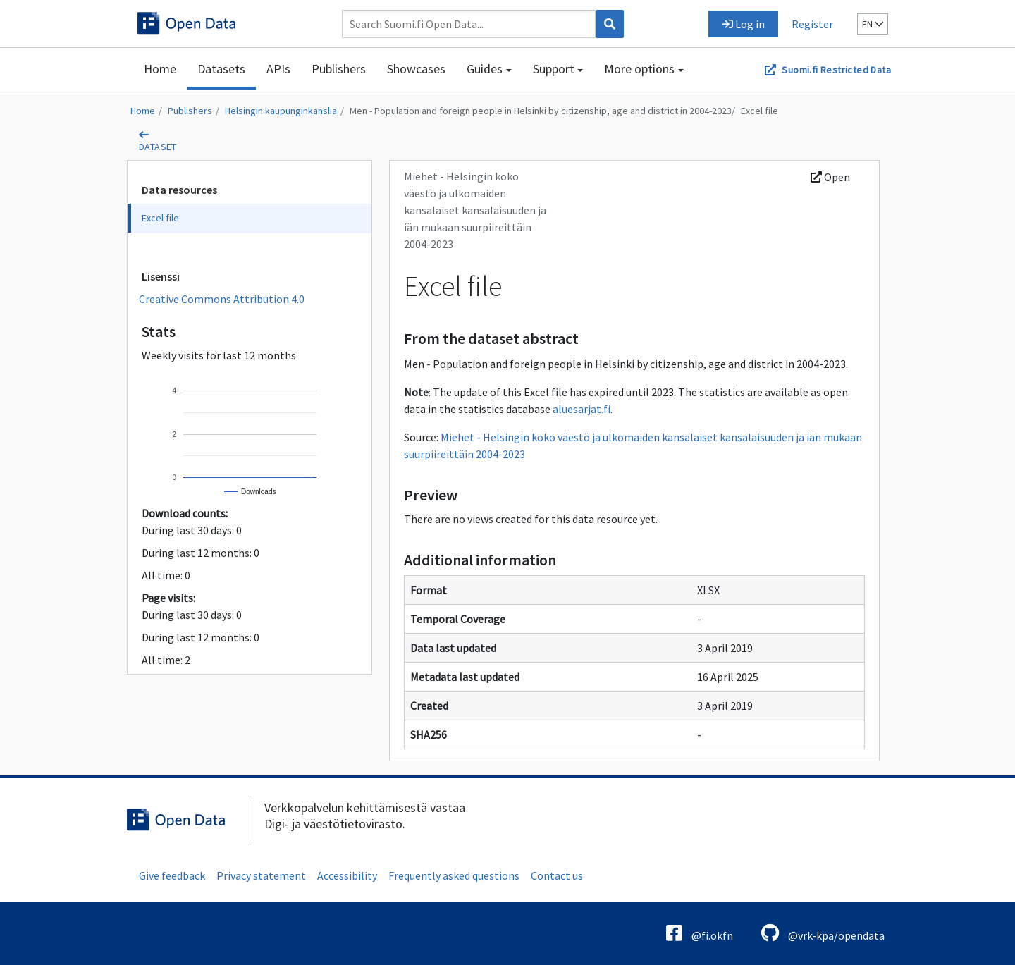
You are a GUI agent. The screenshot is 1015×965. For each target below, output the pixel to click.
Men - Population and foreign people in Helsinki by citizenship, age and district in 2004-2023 (541, 110)
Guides (485, 69)
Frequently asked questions (453, 875)
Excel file (759, 110)
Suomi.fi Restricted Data (836, 69)
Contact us (557, 875)
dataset (158, 146)
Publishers (339, 69)
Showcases (416, 69)
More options (639, 69)
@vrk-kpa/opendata (823, 932)
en (872, 24)
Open (830, 177)
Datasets (221, 69)
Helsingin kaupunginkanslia (281, 110)
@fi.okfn (699, 932)
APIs (278, 69)
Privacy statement (261, 875)
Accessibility (347, 875)
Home (160, 69)
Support (553, 69)
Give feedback (172, 875)
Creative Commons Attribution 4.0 (221, 299)
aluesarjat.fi (581, 409)
